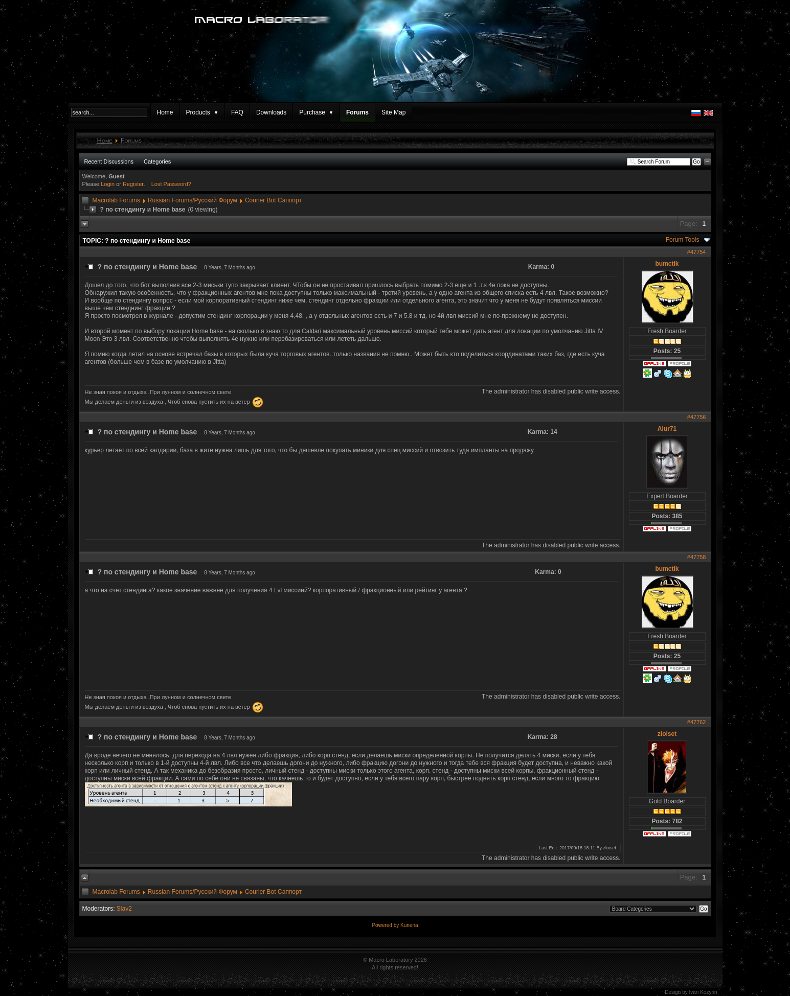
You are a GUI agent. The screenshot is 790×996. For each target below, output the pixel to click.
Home (165, 112)
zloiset (667, 733)
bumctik (667, 263)
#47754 (696, 252)
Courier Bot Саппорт (273, 200)
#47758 (696, 557)
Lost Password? (171, 184)
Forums (357, 112)
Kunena (409, 925)
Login (108, 184)
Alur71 (667, 428)
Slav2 (124, 908)
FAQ (237, 112)
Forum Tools (682, 239)
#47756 (696, 417)
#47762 (696, 722)
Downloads (271, 112)
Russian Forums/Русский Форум (192, 200)
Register (133, 184)
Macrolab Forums (116, 200)
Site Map (393, 112)
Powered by (386, 925)
